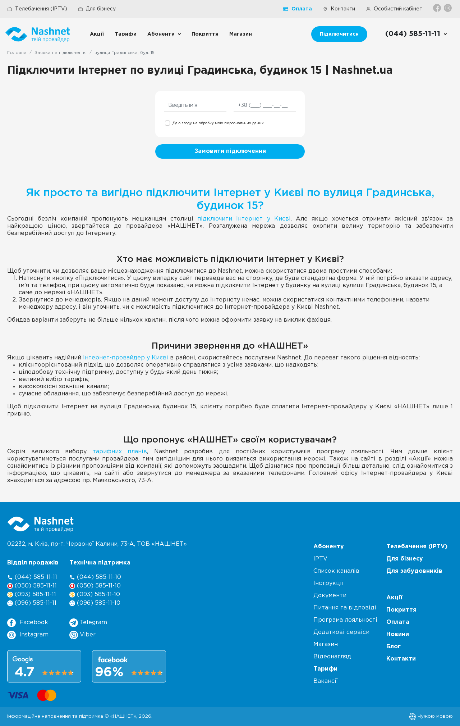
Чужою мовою (431, 716)
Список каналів (336, 571)
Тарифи (126, 34)
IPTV (320, 559)
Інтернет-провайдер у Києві (125, 357)
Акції (97, 34)
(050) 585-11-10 (95, 586)
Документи (329, 595)
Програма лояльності (345, 620)
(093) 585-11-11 (31, 594)
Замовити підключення (230, 151)
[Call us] (416, 34)
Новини (397, 634)
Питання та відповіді (344, 608)
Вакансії (325, 681)
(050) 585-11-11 (32, 586)
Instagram (28, 635)
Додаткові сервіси (341, 632)
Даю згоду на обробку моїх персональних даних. (218, 123)
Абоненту (160, 34)
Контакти (339, 9)
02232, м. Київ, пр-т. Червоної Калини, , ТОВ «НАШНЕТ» (97, 544)
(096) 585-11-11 (31, 603)
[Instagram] (448, 8)
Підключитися (339, 34)
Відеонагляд (332, 656)
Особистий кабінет (394, 9)
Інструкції (328, 583)
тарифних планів (120, 451)
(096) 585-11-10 (94, 603)
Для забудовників (414, 571)
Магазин (240, 34)
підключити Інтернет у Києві (244, 219)
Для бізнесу (97, 9)
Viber (82, 635)
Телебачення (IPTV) (37, 9)
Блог (393, 646)
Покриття (205, 34)
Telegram (88, 622)
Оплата (297, 9)
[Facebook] (437, 8)
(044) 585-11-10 (95, 577)
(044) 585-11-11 (32, 577)
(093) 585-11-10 (94, 594)
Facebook (27, 622)
